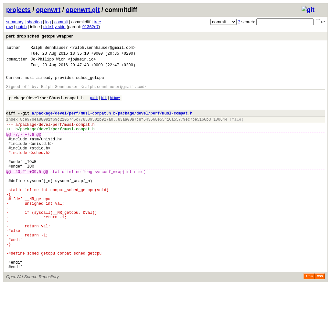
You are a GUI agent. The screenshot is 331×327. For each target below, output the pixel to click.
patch (21, 26)
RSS (320, 318)
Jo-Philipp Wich (48, 62)
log (48, 21)
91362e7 (90, 26)
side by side (54, 26)
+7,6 (29, 148)
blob (104, 104)
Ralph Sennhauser (49, 48)
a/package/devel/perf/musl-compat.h (71, 122)
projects (18, 9)
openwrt (48, 9)
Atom (309, 318)
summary (14, 21)
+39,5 (35, 193)
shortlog (34, 21)
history (115, 104)
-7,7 (18, 148)
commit (61, 21)
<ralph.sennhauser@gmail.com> (102, 48)
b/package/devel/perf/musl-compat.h (152, 122)
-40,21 (20, 193)
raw (9, 26)
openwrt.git (83, 9)
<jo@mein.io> (82, 62)
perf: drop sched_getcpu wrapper (39, 36)
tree (97, 21)
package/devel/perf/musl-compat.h (46, 105)
